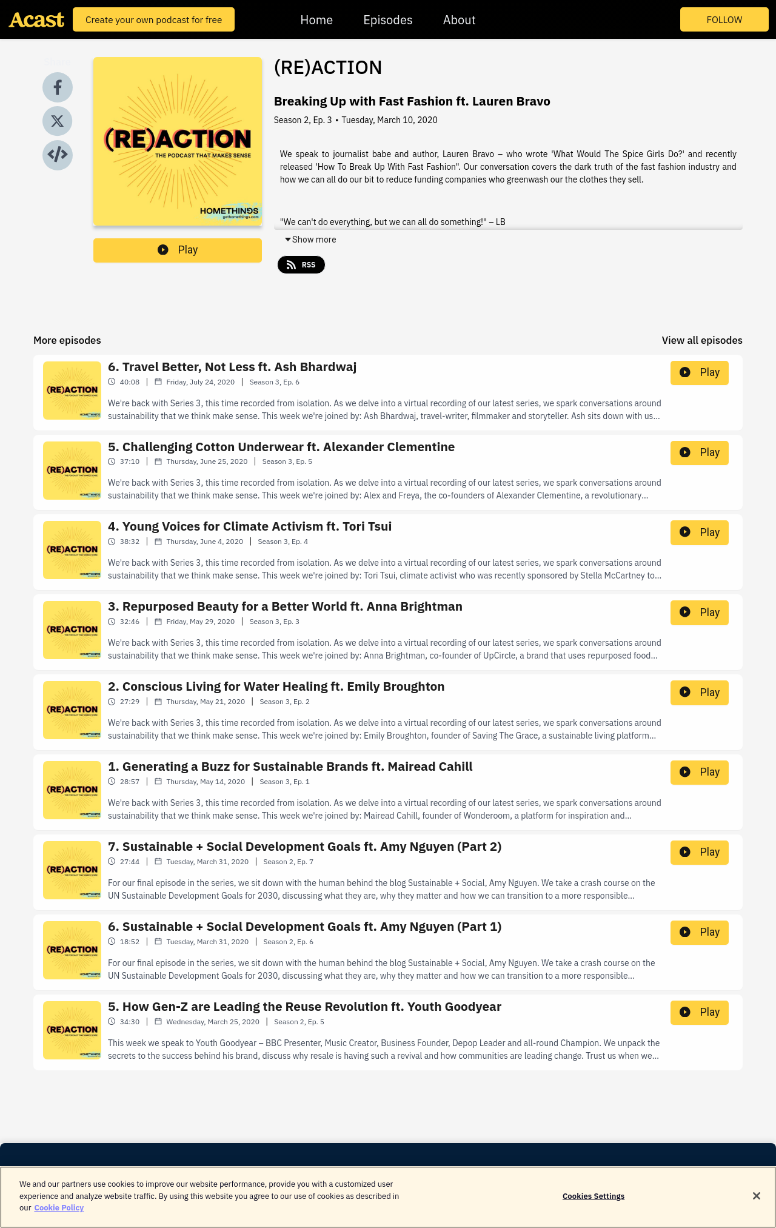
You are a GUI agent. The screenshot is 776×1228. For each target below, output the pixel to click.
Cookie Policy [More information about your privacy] (59, 1217)
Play (178, 250)
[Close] (756, 1204)
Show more (310, 239)
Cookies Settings (593, 1204)
